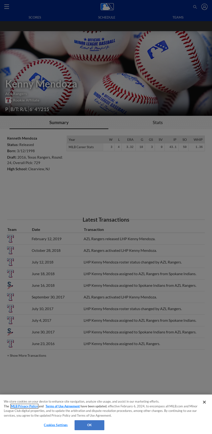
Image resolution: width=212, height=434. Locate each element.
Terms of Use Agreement (62, 406)
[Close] (204, 402)
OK (89, 425)
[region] (106, 414)
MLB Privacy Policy (24, 406)
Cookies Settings (56, 425)
